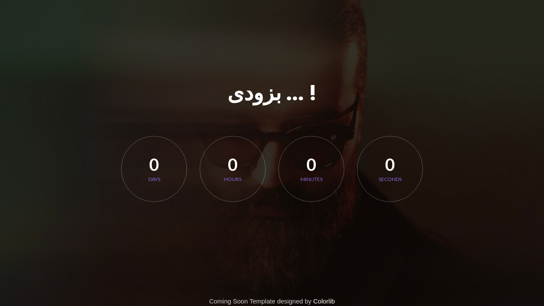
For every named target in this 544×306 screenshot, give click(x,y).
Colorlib (324, 301)
